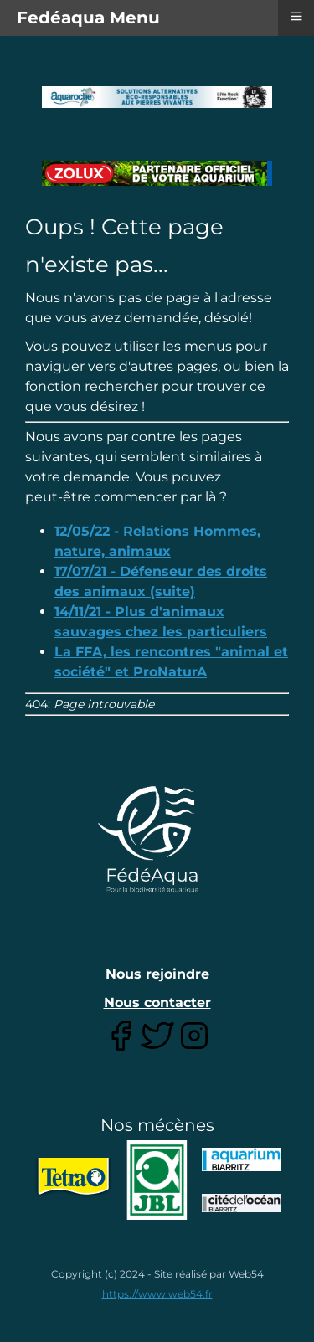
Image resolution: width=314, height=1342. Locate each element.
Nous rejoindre (157, 974)
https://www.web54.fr (157, 1294)
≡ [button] (295, 16)
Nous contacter (157, 1002)
